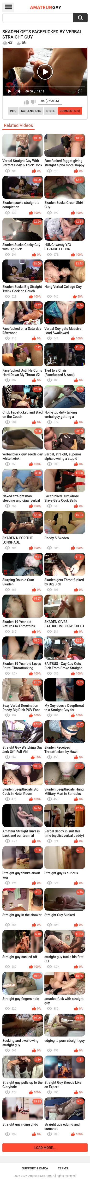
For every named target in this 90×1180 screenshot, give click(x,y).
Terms (63, 1168)
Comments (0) (70, 111)
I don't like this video (33, 102)
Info (13, 111)
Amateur (45, 7)
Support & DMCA (35, 1168)
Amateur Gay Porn (40, 1176)
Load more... (45, 1148)
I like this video (26, 102)
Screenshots (31, 111)
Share (50, 111)
